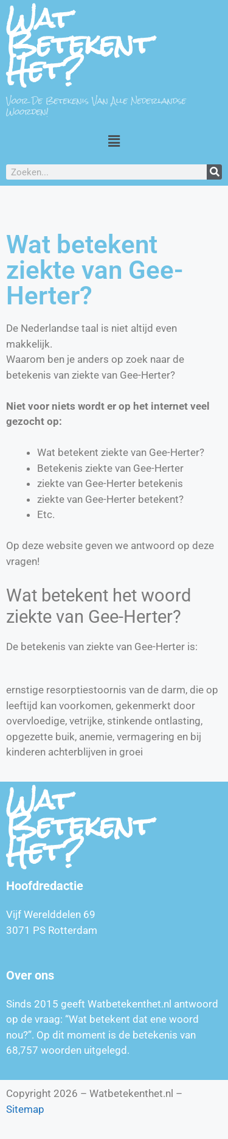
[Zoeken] (214, 172)
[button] (113, 140)
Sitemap (25, 1109)
